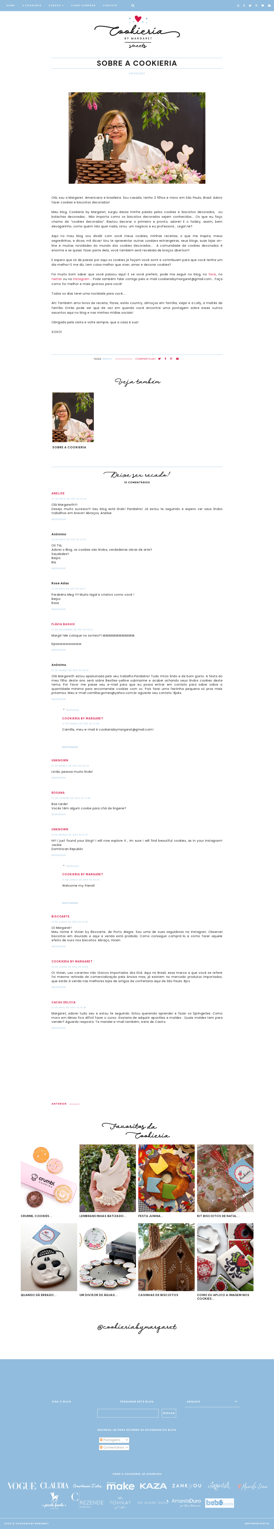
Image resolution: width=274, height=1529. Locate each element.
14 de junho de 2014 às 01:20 (70, 921)
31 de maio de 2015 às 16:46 (69, 1007)
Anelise (58, 493)
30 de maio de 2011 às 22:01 (69, 539)
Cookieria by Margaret (82, 718)
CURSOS (55, 5)
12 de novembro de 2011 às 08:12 (72, 629)
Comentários (112, 1447)
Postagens (110, 1440)
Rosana (58, 793)
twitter (57, 279)
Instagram (81, 279)
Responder (59, 519)
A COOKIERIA (31, 5)
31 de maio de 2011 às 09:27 (69, 588)
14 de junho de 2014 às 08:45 (81, 879)
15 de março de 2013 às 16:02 (70, 670)
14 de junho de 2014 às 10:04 (70, 966)
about (107, 359)
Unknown (60, 760)
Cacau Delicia (64, 1002)
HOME (11, 5)
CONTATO (110, 5)
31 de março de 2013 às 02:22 (70, 765)
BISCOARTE (61, 916)
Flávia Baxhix (63, 624)
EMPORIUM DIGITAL (257, 1523)
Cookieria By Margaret (32, 1523)
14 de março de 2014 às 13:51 (70, 834)
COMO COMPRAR (83, 5)
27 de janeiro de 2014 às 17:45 (71, 798)
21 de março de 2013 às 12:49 (80, 723)
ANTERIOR (59, 1103)
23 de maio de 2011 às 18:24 (69, 498)
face (212, 274)
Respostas (72, 710)
